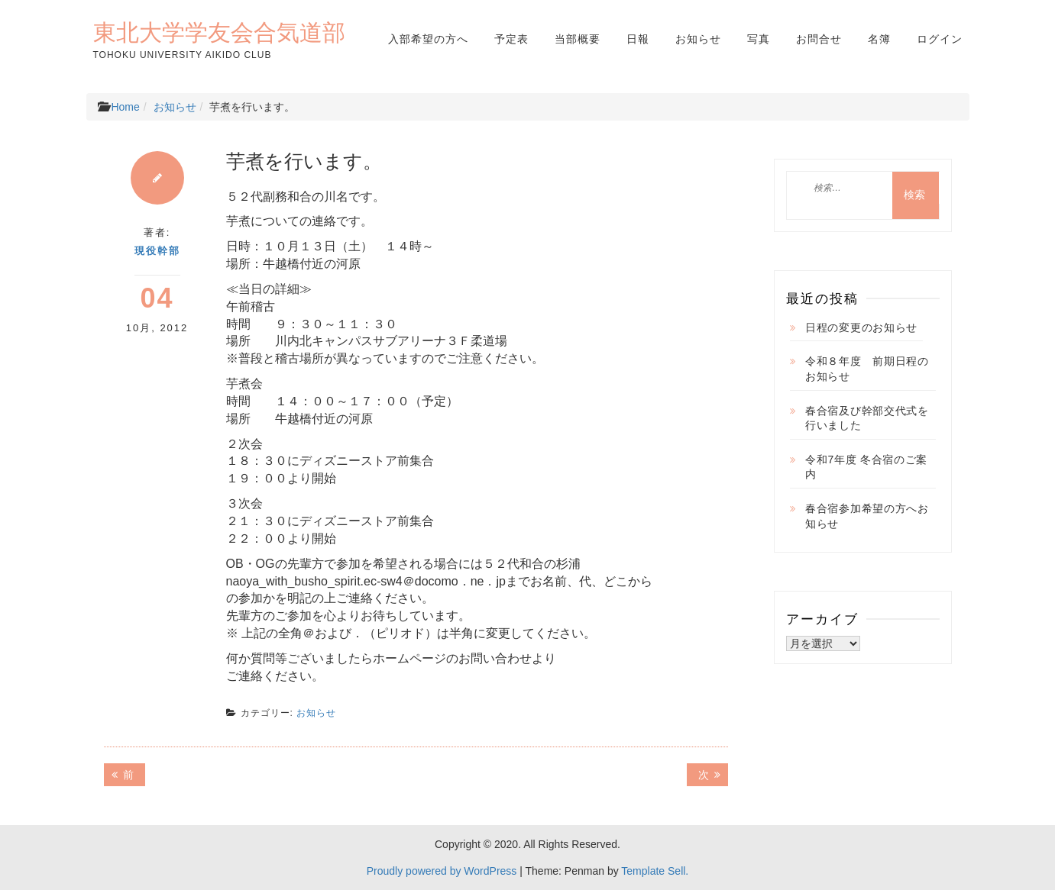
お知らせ (698, 39)
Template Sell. (654, 871)
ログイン (940, 39)
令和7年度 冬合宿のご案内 (866, 467)
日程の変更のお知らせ (861, 327)
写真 (758, 39)
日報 (637, 39)
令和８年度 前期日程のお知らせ (867, 368)
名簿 (879, 39)
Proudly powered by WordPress (442, 871)
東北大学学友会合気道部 (219, 32)
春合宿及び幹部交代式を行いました (867, 418)
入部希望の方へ (428, 39)
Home (125, 107)
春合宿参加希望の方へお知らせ (867, 516)
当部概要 (577, 39)
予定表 (511, 39)
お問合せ (819, 39)
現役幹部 (157, 250)
